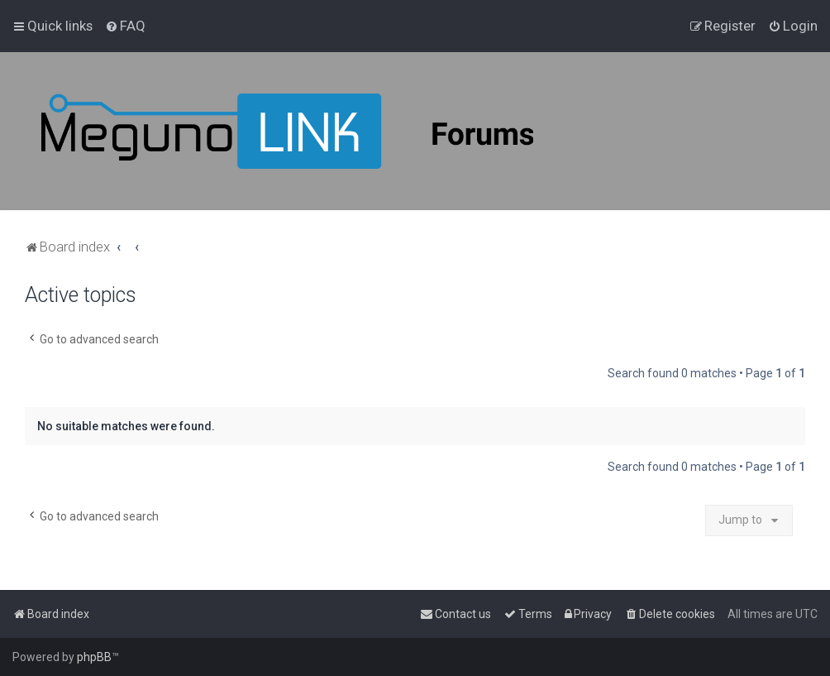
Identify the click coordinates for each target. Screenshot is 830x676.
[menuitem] (125, 25)
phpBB (94, 657)
